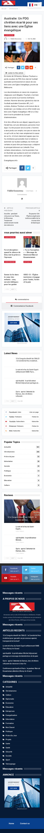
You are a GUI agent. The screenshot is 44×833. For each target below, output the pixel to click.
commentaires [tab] (22, 299)
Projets (8, 739)
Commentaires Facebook (22, 306)
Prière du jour (9, 456)
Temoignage (10, 764)
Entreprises (10, 711)
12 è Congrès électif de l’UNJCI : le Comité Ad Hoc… (22, 518)
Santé (8, 748)
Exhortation (8, 461)
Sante (8, 744)
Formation (10, 723)
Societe (7, 466)
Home (11, 823)
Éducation (7, 480)
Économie (7, 476)
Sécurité (9, 752)
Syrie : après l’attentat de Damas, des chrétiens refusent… (25, 394)
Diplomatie (10, 699)
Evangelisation (11, 715)
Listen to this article (14, 73)
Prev (7, 289)
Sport (8, 760)
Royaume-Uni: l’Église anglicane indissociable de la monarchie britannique (32, 218)
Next (13, 289)
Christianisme (9, 35)
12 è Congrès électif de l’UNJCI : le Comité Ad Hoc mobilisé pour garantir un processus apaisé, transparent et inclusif (22, 638)
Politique (7, 471)
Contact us (25, 823)
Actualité (27, 237)
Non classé (10, 727)
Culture (7, 485)
